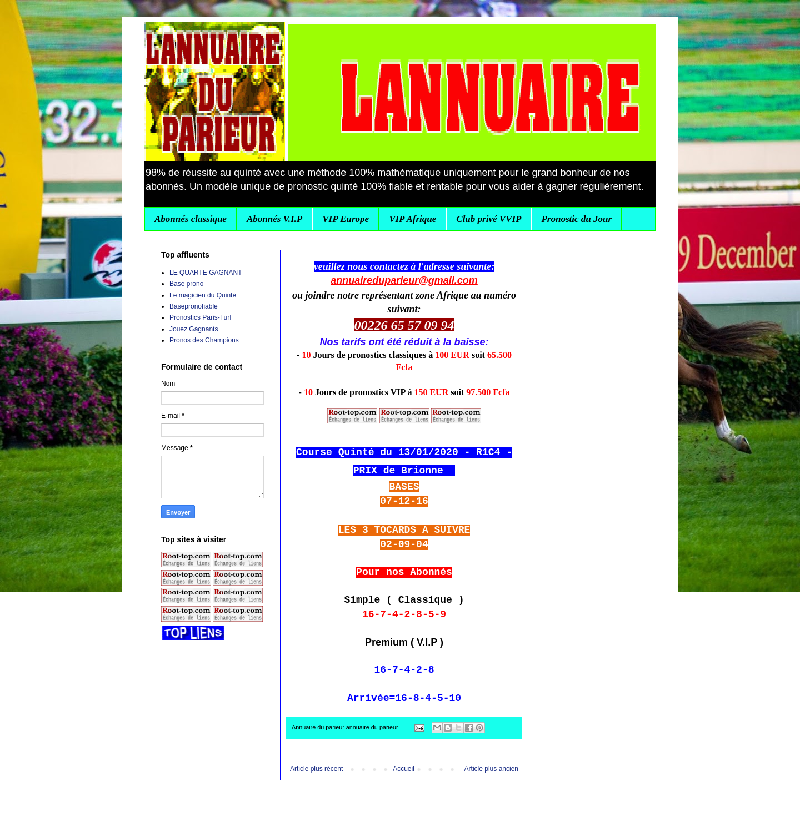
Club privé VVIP (488, 219)
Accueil (403, 769)
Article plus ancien (491, 769)
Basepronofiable (193, 306)
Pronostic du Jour (576, 219)
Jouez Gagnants (193, 329)
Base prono (186, 284)
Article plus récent (316, 769)
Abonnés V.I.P (274, 219)
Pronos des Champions (204, 340)
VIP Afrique (412, 219)
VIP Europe (345, 219)
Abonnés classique (190, 219)
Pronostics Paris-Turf (200, 317)
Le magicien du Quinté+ (204, 295)
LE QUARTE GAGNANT (205, 272)
